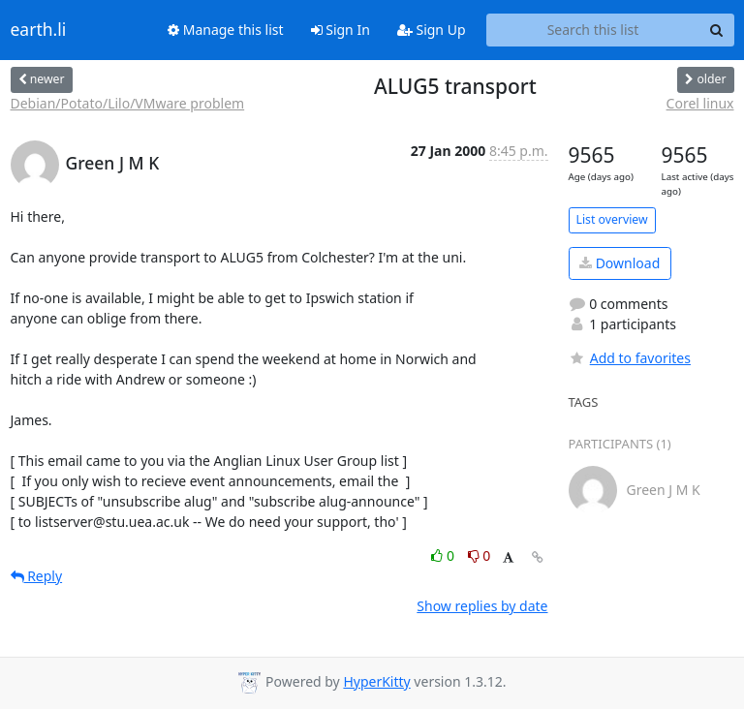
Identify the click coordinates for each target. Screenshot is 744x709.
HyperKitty (376, 681)
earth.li (39, 30)
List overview (612, 219)
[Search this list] (593, 30)
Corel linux (700, 103)
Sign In (340, 29)
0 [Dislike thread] (479, 555)
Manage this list (226, 29)
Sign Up (431, 29)
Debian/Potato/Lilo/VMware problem (128, 103)
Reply (37, 576)
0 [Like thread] (444, 555)
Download (619, 263)
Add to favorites (630, 358)
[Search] (716, 30)
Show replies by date (482, 606)
